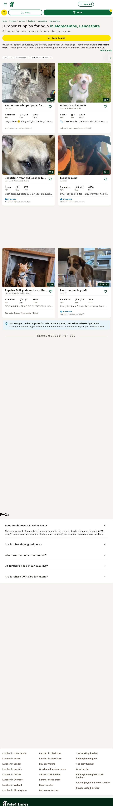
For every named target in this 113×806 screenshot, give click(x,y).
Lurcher (8, 58)
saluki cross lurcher (50, 774)
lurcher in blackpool (50, 753)
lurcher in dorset (11, 774)
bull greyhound (47, 764)
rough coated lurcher (87, 788)
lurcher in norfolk (12, 769)
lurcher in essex (11, 758)
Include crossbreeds (42, 58)
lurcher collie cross (49, 779)
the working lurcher (87, 753)
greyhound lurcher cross (52, 769)
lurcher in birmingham (14, 790)
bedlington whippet (86, 758)
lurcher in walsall (12, 785)
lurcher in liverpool (12, 779)
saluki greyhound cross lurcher (93, 782)
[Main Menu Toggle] (5, 4)
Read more (106, 50)
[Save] (50, 107)
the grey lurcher (85, 764)
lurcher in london (11, 764)
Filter (92, 12)
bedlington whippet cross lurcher (89, 776)
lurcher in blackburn (50, 758)
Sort (25, 12)
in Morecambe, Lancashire (75, 26)
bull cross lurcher (48, 790)
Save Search (56, 38)
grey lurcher (82, 769)
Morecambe (22, 58)
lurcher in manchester (14, 753)
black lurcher (46, 785)
